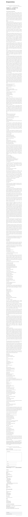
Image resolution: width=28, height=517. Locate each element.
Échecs (7, 475)
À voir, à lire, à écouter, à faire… (9, 471)
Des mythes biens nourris (8, 474)
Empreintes (10, 2)
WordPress (21, 515)
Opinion (7, 477)
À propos (7, 512)
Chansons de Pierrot (9, 481)
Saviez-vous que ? (8, 486)
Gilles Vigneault (17, 442)
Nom (7, 461)
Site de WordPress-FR (8, 502)
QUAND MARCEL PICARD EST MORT (15, 508)
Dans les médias (8, 473)
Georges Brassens (8, 442)
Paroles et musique (9, 482)
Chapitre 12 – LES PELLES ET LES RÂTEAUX (15, 6)
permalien (10, 444)
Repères (7, 484)
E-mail (8, 463)
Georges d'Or (11, 442)
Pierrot (12, 440)
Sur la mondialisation (8, 494)
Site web (8, 465)
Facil (6, 490)
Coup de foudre (12, 507)
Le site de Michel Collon (8, 491)
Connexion (7, 500)
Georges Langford (14, 442)
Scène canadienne (9, 478)
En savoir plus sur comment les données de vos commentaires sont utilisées (10, 467)
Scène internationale (9, 479)
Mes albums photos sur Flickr (9, 497)
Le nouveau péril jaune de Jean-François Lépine (12, 5)
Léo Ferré (7, 492)
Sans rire (7, 485)
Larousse (20, 442)
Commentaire (8, 451)
